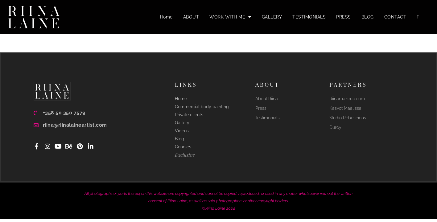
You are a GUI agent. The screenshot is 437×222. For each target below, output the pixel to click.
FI (418, 16)
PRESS (343, 16)
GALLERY (272, 16)
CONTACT (395, 16)
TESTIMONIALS (309, 16)
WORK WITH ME (230, 17)
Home (166, 16)
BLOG (367, 16)
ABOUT (191, 16)
